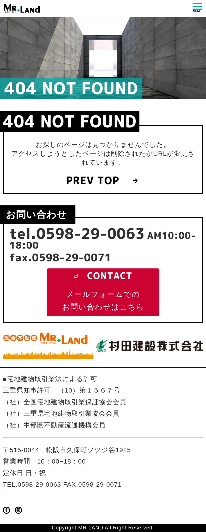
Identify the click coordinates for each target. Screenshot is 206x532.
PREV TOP (92, 180)
